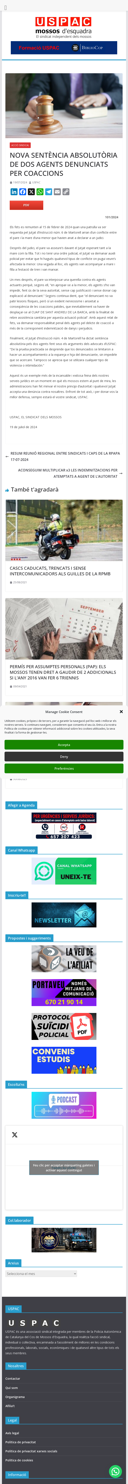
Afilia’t (10, 1406)
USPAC (36, 182)
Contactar (12, 1378)
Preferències (64, 768)
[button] (121, 712)
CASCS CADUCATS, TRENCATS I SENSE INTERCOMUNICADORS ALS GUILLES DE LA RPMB (60, 571)
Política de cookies (19, 1460)
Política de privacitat (20, 1442)
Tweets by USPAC (64, 1167)
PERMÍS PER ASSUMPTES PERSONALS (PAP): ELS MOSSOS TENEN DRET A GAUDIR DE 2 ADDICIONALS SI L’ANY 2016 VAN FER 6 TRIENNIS (63, 672)
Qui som (11, 1388)
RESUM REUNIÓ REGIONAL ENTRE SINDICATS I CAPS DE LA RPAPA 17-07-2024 (62, 456)
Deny (64, 756)
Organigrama (15, 1397)
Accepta (64, 745)
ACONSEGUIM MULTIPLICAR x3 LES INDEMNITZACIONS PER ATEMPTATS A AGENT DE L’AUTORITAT (70, 473)
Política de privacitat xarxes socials (31, 1451)
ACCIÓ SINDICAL (20, 145)
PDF (26, 205)
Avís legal (12, 1433)
